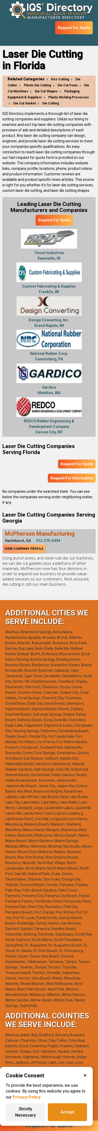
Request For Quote (74, 28)
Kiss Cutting (60, 79)
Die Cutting (50, 103)
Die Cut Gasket (24, 103)
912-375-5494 (48, 541)
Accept (67, 1112)
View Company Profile (24, 549)
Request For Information (71, 478)
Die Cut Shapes (46, 91)
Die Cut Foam (67, 85)
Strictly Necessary (25, 1112)
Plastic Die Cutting (37, 85)
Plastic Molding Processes (68, 97)
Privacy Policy (27, 1097)
